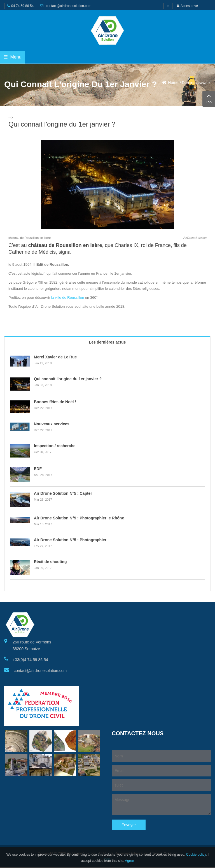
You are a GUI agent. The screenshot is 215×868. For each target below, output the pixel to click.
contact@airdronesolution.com (68, 6)
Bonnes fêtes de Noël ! (55, 402)
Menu (12, 57)
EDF (38, 468)
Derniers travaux (196, 82)
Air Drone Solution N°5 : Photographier (70, 540)
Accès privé (187, 6)
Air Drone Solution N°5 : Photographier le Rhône (79, 518)
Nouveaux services (51, 424)
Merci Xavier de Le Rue (55, 357)
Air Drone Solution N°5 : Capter (63, 493)
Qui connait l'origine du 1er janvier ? (68, 379)
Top (208, 98)
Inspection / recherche (55, 446)
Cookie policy (196, 855)
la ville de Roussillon (67, 297)
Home (173, 82)
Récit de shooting (50, 561)
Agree (129, 861)
